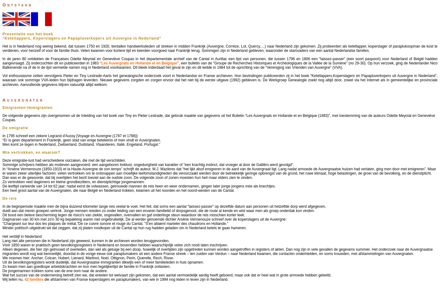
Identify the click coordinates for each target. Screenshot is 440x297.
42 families (34, 279)
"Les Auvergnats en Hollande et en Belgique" (139, 63)
